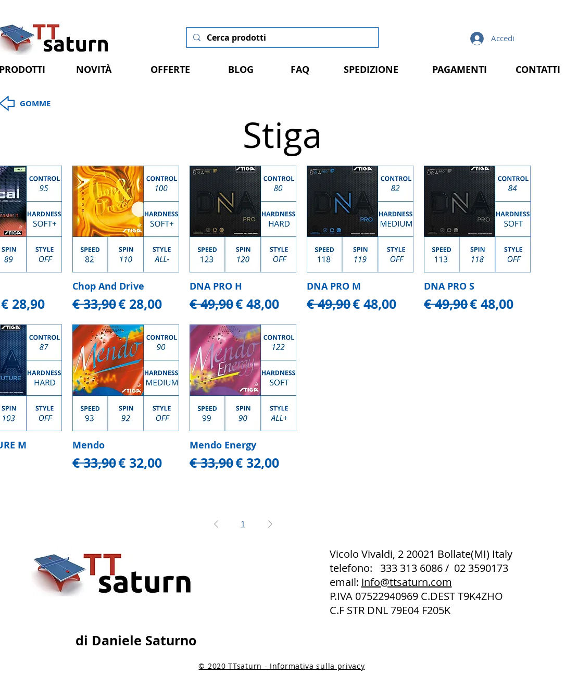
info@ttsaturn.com (406, 582)
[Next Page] (270, 524)
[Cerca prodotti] (281, 37)
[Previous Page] (216, 524)
